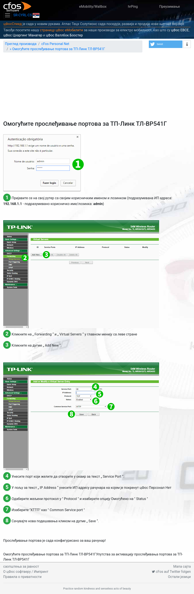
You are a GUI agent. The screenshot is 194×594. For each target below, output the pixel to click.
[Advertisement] (97, 88)
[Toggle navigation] (7, 15)
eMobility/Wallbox (92, 6)
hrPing (133, 6)
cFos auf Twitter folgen (171, 572)
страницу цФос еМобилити (61, 30)
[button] (166, 44)
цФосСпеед (12, 24)
